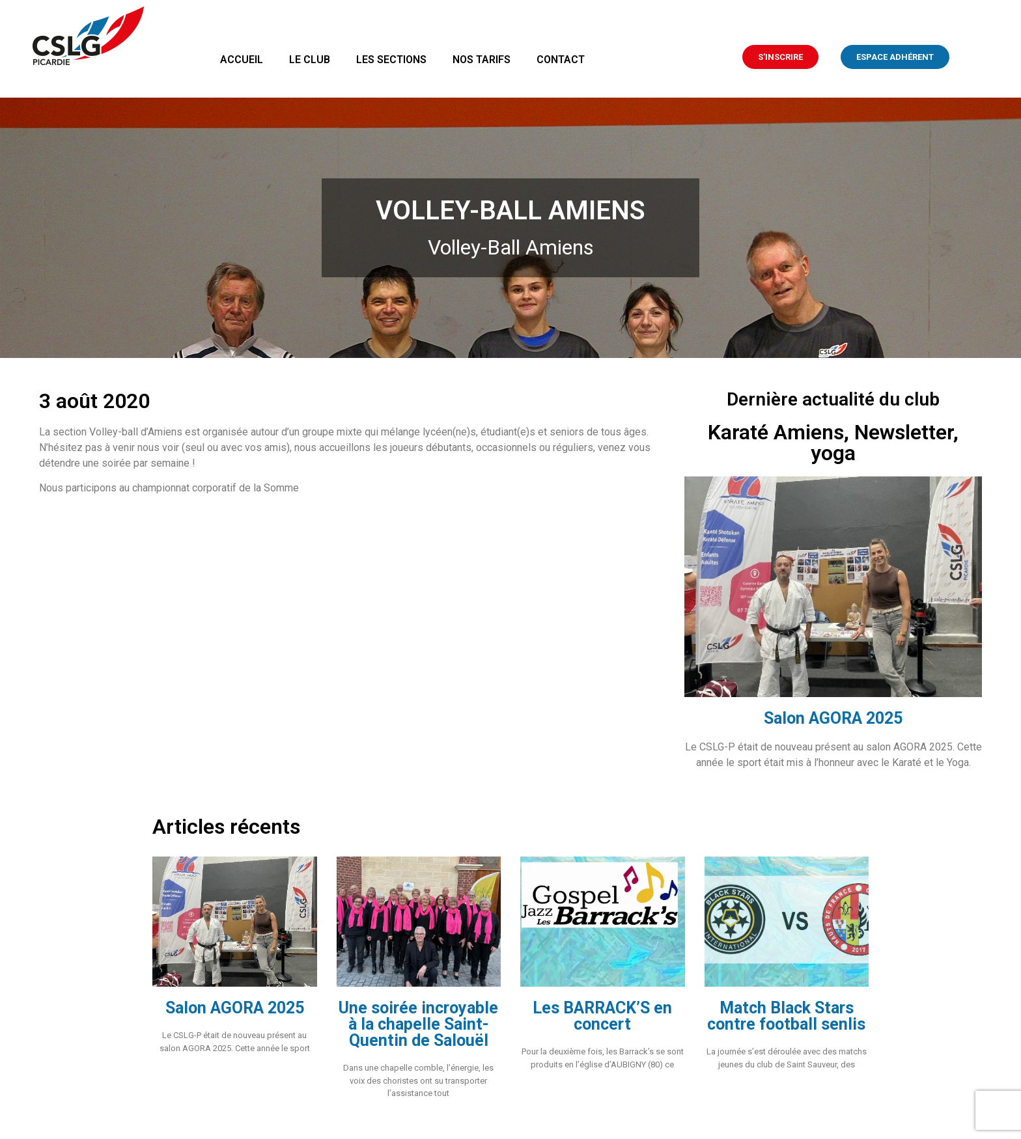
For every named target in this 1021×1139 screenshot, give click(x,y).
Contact (561, 59)
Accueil (241, 59)
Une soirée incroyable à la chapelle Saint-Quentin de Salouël (418, 1024)
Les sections (391, 59)
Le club (309, 59)
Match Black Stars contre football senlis (786, 1016)
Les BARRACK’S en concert (602, 1016)
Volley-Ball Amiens (511, 247)
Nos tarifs (482, 59)
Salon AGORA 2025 (833, 718)
